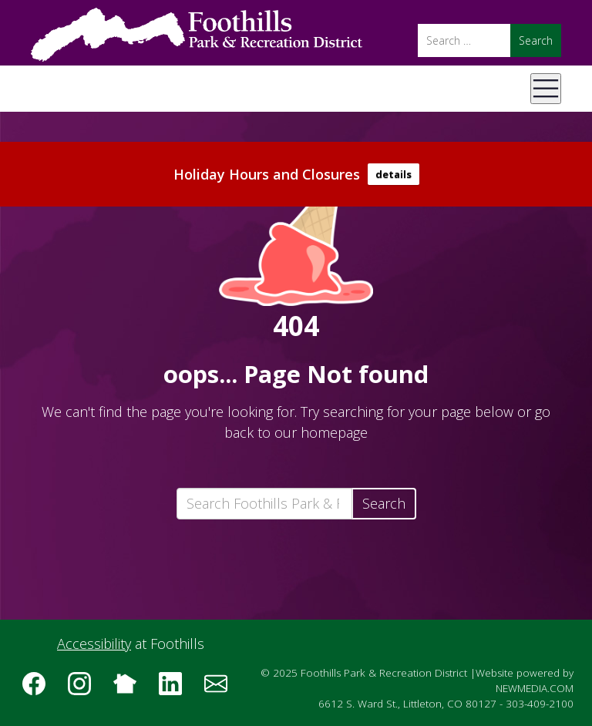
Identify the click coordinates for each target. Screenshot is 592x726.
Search (383, 503)
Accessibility (94, 643)
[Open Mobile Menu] (545, 88)
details (393, 174)
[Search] (464, 40)
